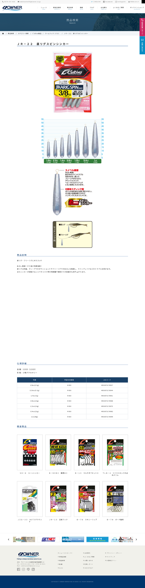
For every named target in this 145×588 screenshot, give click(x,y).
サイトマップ (110, 557)
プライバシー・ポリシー (114, 553)
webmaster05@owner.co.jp (29, 2)
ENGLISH (97, 2)
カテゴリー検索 (23, 33)
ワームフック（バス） (52, 33)
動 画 (60, 564)
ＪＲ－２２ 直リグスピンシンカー (76, 33)
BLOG (61, 568)
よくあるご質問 (89, 557)
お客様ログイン (111, 560)
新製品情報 (62, 557)
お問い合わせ (89, 560)
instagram (120, 2)
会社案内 (87, 553)
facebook (108, 2)
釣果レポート (89, 564)
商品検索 (11, 33)
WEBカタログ (133, 2)
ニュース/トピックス (65, 553)
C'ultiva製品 (37, 33)
